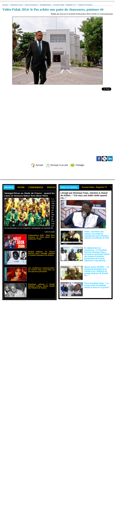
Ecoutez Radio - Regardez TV (64, 5)
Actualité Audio (45, 5)
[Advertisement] (27, 324)
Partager (77, 165)
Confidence (35, 187)
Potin (21, 187)
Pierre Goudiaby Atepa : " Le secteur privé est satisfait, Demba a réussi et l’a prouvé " (97, 285)
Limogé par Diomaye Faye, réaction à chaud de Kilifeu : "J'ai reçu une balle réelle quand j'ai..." (83, 195)
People (8, 187)
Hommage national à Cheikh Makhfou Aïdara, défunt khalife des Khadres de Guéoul (41, 286)
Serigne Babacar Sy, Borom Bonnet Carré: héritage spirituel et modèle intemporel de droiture (41, 253)
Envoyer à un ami (57, 165)
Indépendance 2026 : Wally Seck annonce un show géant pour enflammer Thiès (41, 237)
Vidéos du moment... (85, 5)
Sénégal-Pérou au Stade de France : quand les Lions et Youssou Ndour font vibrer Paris (29, 194)
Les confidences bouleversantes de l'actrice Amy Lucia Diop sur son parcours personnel (41, 269)
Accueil (5, 5)
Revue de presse (31, 5)
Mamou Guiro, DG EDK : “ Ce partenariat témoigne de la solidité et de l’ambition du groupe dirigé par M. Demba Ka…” (96, 271)
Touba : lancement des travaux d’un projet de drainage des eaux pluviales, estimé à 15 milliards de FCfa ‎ (96, 235)
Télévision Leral (16, 5)
